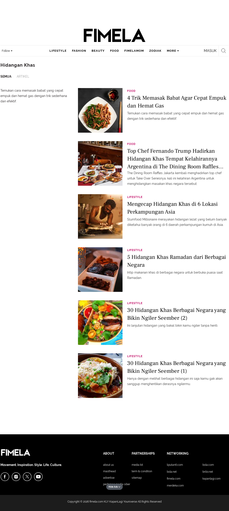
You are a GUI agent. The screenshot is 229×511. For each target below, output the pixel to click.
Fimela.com (173, 478)
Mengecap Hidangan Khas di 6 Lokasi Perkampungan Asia (172, 207)
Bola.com (208, 464)
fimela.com (96, 501)
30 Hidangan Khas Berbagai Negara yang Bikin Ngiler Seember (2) (176, 314)
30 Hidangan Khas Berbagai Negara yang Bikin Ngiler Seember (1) (176, 367)
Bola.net (172, 471)
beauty (98, 50)
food (114, 50)
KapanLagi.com (211, 478)
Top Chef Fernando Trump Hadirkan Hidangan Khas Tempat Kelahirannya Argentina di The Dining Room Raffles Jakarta (173, 158)
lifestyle (58, 50)
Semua (5, 76)
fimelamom (134, 50)
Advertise (108, 477)
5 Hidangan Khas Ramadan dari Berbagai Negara (176, 260)
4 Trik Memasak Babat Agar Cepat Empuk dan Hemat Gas (176, 101)
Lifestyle (135, 197)
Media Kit (137, 464)
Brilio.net (207, 471)
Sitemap (137, 477)
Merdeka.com (175, 485)
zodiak (155, 50)
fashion (79, 50)
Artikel (23, 76)
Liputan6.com (175, 464)
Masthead (109, 471)
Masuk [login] (210, 51)
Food (131, 91)
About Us (108, 464)
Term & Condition (142, 471)
